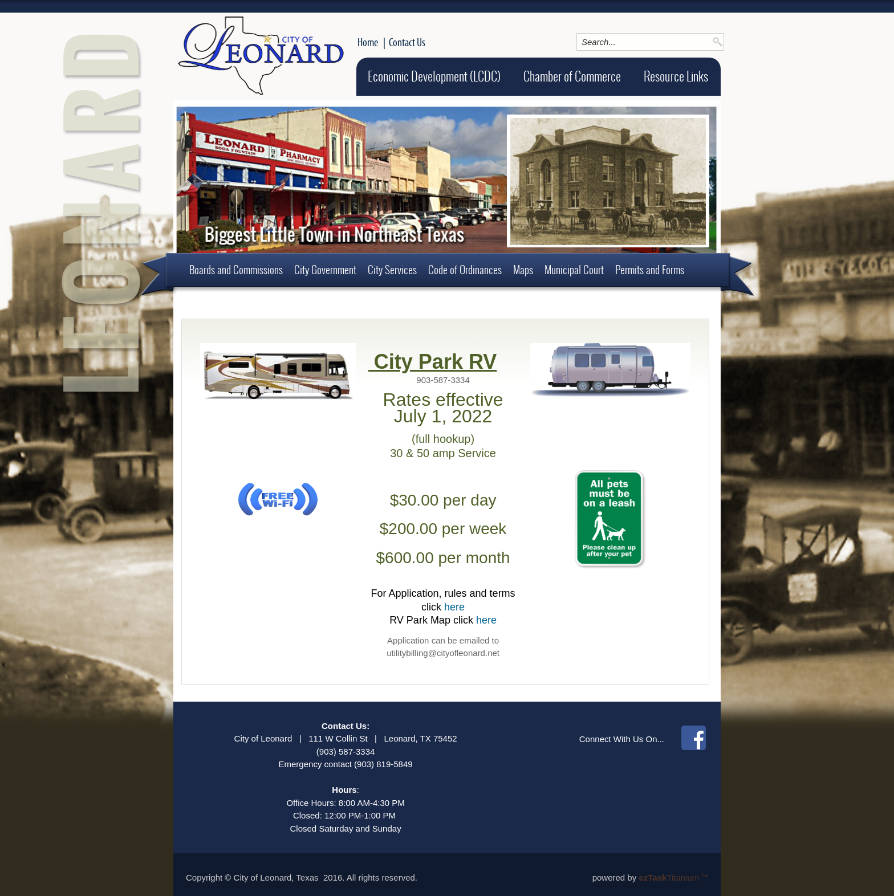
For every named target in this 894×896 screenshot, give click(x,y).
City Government (325, 270)
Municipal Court (574, 270)
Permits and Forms (649, 270)
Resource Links (676, 76)
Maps (523, 270)
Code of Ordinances (465, 270)
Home (367, 42)
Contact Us (407, 42)
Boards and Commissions (236, 270)
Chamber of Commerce (572, 76)
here (454, 607)
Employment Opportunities (238, 303)
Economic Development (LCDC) (434, 76)
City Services (392, 270)
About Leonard (325, 303)
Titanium (670, 877)
